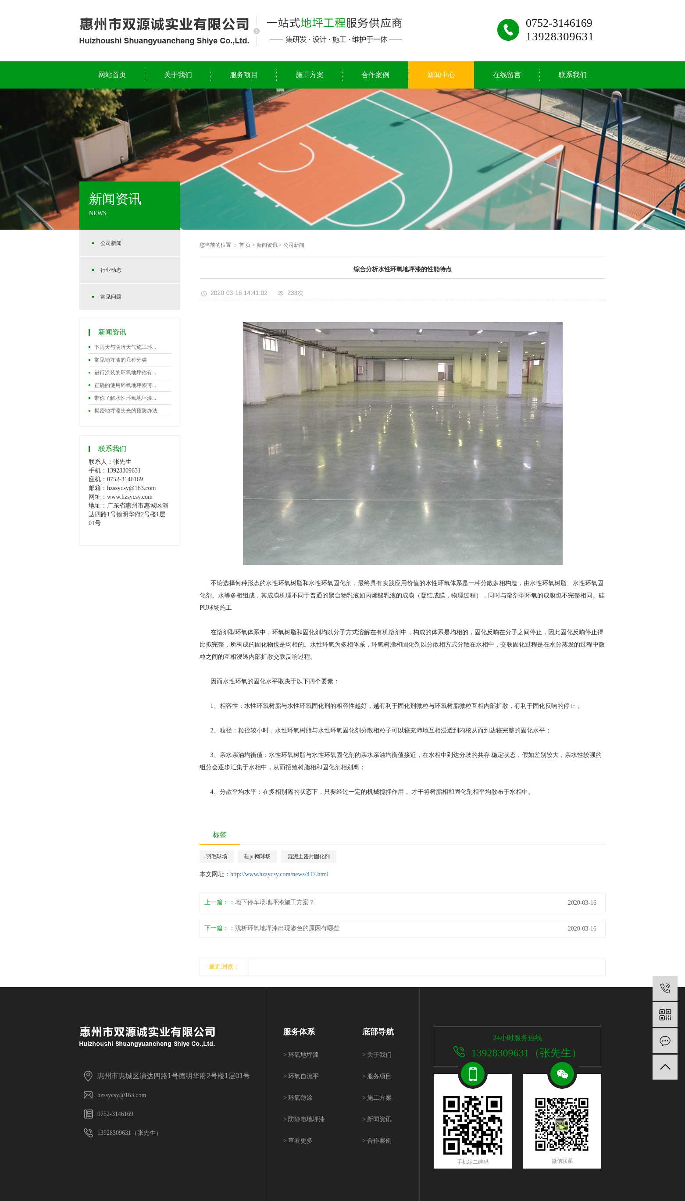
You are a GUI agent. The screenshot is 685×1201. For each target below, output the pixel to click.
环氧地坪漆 (301, 1055)
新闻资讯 (267, 245)
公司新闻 (110, 243)
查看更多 (298, 1140)
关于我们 (178, 74)
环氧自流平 (301, 1076)
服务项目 (244, 74)
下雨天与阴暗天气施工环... (125, 347)
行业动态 (110, 270)
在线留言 (507, 74)
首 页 (245, 245)
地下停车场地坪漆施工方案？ (275, 902)
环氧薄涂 (298, 1097)
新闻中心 (441, 74)
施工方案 (310, 74)
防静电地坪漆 (304, 1119)
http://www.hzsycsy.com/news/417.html (279, 874)
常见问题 (110, 297)
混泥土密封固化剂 (309, 856)
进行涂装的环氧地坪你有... (125, 373)
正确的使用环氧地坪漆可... (125, 385)
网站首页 (112, 74)
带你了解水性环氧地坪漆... (125, 398)
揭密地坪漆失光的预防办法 (125, 411)
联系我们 (573, 74)
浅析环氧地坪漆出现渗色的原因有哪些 (287, 928)
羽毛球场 (216, 856)
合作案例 (375, 74)
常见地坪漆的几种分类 (120, 360)
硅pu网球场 (257, 856)
